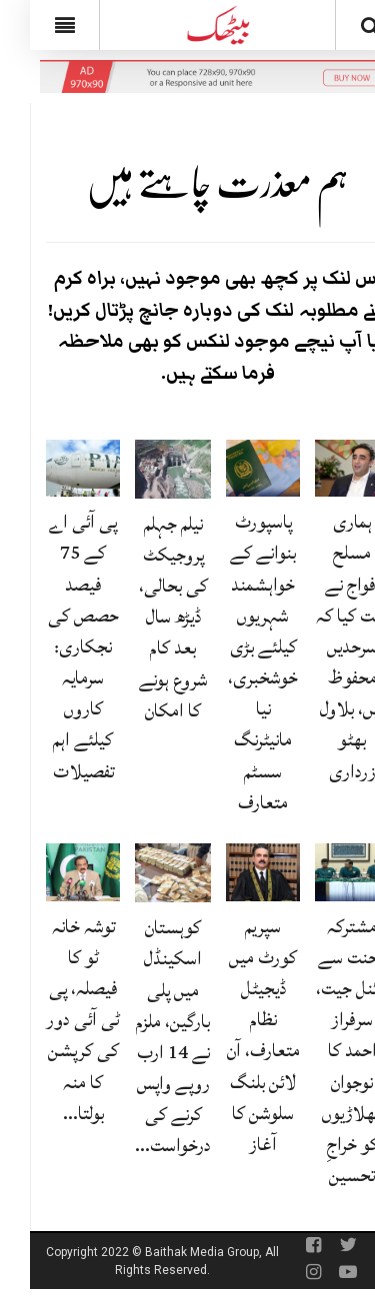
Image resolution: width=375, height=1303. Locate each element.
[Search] (340, 29)
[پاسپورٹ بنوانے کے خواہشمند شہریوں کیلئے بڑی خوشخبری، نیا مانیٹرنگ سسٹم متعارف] (233, 469)
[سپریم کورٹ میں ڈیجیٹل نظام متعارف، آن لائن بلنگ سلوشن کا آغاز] (233, 873)
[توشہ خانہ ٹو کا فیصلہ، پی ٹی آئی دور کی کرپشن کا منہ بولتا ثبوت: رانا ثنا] (53, 873)
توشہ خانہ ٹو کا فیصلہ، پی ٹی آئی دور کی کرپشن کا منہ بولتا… (53, 1019)
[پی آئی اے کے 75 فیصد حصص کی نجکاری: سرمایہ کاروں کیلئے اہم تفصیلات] (53, 469)
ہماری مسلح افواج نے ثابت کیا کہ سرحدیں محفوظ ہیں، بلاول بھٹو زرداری (322, 646)
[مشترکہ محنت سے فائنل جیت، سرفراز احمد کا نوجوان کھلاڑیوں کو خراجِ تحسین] (322, 873)
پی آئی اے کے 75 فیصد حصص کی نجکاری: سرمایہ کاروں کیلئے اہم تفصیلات (53, 646)
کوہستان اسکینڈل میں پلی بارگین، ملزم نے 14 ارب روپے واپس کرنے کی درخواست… (143, 1036)
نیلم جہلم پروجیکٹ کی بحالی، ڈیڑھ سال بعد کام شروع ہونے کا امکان (143, 617)
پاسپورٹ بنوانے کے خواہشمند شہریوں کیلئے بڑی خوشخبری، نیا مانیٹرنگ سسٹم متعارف (233, 662)
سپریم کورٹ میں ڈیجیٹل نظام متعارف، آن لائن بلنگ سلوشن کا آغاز (233, 1035)
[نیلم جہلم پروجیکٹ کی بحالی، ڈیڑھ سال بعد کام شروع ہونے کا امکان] (143, 470)
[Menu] (34, 25)
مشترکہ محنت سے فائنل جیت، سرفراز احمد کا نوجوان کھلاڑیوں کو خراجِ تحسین (322, 1051)
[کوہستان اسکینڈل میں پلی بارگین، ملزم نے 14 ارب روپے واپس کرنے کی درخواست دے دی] (143, 873)
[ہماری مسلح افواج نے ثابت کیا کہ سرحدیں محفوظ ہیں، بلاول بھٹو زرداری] (322, 469)
